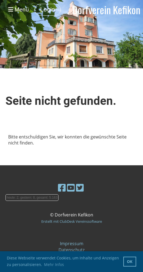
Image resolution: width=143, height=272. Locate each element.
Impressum (71, 244)
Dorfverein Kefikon (106, 10)
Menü (18, 9)
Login (47, 9)
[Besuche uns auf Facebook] (62, 187)
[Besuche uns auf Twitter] (80, 187)
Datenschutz (71, 250)
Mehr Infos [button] (54, 264)
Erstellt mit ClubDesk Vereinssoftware (71, 221)
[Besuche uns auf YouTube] (71, 187)
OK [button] (129, 261)
